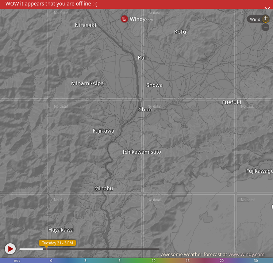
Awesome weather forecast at (213, 254)
